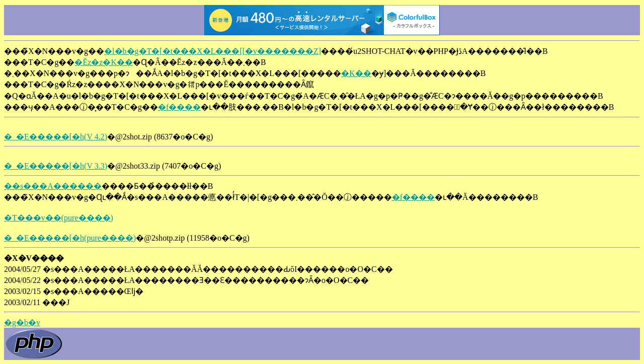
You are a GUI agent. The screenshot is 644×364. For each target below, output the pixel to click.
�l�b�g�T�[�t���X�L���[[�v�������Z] (212, 51)
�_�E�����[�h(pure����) (70, 238)
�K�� (356, 73)
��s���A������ (53, 186)
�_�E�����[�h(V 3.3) (55, 166)
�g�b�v (22, 322)
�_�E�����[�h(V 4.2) (55, 136)
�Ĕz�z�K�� (103, 62)
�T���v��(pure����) (58, 217)
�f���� (179, 107)
